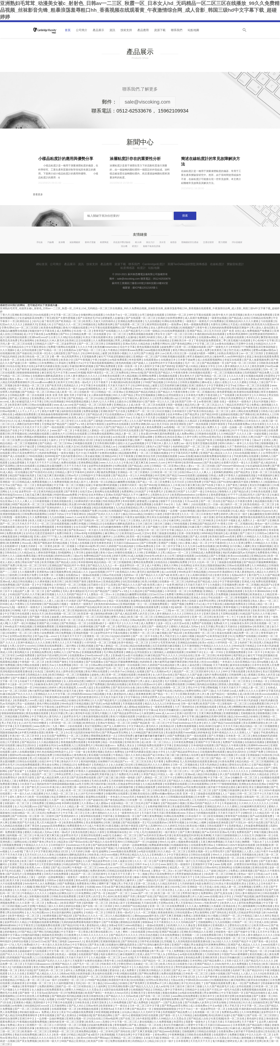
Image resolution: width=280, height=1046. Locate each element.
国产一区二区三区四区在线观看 (83, 379)
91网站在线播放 (51, 629)
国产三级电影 (96, 420)
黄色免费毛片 (37, 639)
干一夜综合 (121, 1005)
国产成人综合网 (61, 867)
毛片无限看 (171, 681)
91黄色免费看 (227, 761)
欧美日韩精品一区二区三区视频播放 (103, 517)
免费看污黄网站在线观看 (62, 346)
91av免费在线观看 (231, 449)
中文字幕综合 (133, 697)
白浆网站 (120, 536)
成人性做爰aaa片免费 (30, 420)
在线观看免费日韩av (202, 845)
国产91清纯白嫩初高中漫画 (233, 481)
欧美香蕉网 (219, 610)
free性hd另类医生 (11, 960)
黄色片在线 (27, 366)
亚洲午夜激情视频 (157, 620)
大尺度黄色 (13, 742)
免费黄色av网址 (231, 1012)
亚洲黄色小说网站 (241, 877)
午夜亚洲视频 (59, 1028)
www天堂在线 (211, 967)
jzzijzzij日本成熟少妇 (26, 767)
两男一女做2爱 (205, 918)
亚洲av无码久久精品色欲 (137, 343)
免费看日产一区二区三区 (141, 411)
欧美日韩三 (58, 581)
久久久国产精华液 (19, 369)
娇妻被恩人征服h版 (113, 318)
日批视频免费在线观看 (213, 751)
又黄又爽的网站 (23, 597)
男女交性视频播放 (145, 395)
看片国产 (254, 575)
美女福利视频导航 (27, 999)
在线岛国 (233, 1008)
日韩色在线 (207, 951)
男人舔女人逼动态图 (262, 327)
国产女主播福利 (126, 504)
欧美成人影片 (79, 481)
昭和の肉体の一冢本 (231, 443)
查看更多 (38, 194)
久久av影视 (15, 851)
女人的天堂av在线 (179, 623)
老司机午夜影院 (96, 424)
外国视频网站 (95, 533)
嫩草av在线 (129, 928)
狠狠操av (147, 922)
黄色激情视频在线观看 (96, 716)
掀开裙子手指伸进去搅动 (222, 787)
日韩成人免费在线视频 (64, 462)
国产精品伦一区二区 (234, 639)
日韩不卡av (124, 417)
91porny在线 (189, 629)
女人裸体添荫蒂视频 (100, 395)
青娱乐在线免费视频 (26, 1034)
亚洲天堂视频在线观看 (205, 443)
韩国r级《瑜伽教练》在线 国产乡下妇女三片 (49, 459)
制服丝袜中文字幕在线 (42, 330)
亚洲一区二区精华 (44, 816)
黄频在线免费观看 (201, 1028)
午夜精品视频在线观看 (230, 591)
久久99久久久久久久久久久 (111, 478)
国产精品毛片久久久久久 (53, 806)
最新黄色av (95, 581)
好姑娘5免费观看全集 (100, 1025)
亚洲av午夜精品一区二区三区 (114, 722)
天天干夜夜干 (101, 382)
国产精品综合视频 (168, 449)
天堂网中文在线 (245, 343)
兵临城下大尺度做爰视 (32, 681)
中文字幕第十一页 (71, 931)
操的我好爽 (153, 571)
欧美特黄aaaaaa (193, 462)
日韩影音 (110, 912)
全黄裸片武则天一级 (232, 462)
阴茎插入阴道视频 (229, 684)
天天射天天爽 (122, 1008)
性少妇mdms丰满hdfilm (218, 880)
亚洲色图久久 (159, 854)
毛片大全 (81, 452)
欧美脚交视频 (95, 751)
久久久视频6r (7, 350)
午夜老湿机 (211, 395)
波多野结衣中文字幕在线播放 (166, 363)
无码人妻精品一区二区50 (38, 719)
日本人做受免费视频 (51, 729)
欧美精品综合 (17, 346)
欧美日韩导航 (34, 359)
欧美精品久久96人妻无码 (51, 340)
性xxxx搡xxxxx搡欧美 (44, 382)
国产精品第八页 (195, 639)
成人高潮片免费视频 (196, 318)
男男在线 (125, 854)
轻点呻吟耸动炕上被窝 (95, 353)
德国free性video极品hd (22, 755)
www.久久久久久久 (111, 462)
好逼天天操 (70, 690)
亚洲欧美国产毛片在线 (113, 411)
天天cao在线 (191, 501)
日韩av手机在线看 (111, 575)
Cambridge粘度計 (153, 264)
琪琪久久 (94, 748)
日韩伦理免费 (194, 481)
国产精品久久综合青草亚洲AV (107, 841)
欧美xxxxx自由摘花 (239, 555)
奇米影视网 (135, 359)
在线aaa (17, 809)
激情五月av (48, 665)
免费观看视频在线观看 (254, 989)
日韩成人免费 (216, 475)
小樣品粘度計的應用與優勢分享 (65, 158)
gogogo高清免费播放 (54, 825)
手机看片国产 (132, 739)
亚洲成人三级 (9, 780)
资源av (247, 507)
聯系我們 (176, 30)
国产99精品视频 (153, 591)
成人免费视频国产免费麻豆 (257, 330)
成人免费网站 (64, 330)
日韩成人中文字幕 (233, 697)
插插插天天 (31, 324)
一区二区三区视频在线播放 (227, 372)
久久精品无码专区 (167, 883)
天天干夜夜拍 (161, 922)
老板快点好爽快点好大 (62, 893)
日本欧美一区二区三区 (90, 677)
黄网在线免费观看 (143, 562)
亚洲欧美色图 (188, 694)
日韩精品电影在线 (47, 446)
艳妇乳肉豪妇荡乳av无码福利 (239, 552)
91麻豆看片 (196, 526)
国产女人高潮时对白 (115, 726)
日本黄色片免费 (195, 395)
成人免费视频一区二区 (138, 790)
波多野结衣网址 (208, 600)
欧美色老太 (95, 610)
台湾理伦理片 (271, 452)
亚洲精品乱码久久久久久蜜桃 (242, 321)
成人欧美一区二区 (67, 391)
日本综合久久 (254, 420)
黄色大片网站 (171, 565)
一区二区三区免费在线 (116, 372)
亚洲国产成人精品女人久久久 (216, 452)
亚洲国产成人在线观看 (13, 456)
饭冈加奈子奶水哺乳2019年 (88, 449)
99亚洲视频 (255, 446)
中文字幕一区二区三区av (65, 314)
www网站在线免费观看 (185, 996)
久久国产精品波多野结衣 (97, 861)
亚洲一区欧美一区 (128, 366)
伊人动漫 (240, 755)
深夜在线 (9, 436)
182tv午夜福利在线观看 (242, 845)
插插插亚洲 (154, 832)
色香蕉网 (54, 620)
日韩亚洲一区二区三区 (165, 472)
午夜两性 (177, 787)
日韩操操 (17, 334)
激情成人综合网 (140, 510)
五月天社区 (215, 330)
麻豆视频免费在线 (61, 571)
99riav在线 (137, 372)
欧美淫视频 (236, 314)
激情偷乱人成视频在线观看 (169, 652)
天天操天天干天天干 (38, 462)
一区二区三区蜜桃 (251, 684)
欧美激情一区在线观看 (128, 665)
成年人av (160, 353)
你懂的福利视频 (31, 935)
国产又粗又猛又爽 (170, 700)
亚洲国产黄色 (37, 841)
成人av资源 (105, 787)
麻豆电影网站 (239, 980)
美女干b (66, 1012)
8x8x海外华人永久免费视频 (261, 469)
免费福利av (6, 687)
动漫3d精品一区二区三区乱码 (203, 469)
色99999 (49, 456)
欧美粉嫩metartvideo (106, 346)
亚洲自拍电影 (181, 745)
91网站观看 (121, 465)
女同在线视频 (160, 716)
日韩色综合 (11, 552)
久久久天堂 (245, 459)
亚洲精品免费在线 (42, 652)
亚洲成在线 (35, 600)
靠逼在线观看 (224, 632)
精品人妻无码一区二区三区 (193, 568)
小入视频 (27, 886)
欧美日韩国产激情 (76, 581)
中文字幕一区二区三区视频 (69, 485)
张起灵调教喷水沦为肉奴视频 (176, 369)
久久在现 (81, 420)
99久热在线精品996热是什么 (53, 751)
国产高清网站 (8, 465)
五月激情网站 (25, 918)
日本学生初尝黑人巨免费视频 (212, 594)
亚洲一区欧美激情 (189, 533)
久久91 (13, 491)
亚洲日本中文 (208, 996)
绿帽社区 (258, 507)
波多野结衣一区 (28, 491)
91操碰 (146, 536)
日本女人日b (159, 520)
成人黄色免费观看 (152, 427)
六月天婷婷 (223, 690)
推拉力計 (150, 242)
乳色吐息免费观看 (186, 379)
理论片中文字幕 (197, 687)
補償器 (173, 242)
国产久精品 (147, 353)
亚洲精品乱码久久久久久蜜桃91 (153, 764)
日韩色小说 (267, 411)
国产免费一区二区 (105, 626)
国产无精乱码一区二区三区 (94, 520)
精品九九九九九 (176, 697)
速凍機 (61, 242)
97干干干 (233, 494)
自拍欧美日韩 (227, 976)
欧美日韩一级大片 (49, 1041)
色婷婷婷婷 (13, 668)
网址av (26, 539)
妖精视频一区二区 (210, 578)
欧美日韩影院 (51, 359)
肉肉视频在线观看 (39, 433)
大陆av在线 (177, 980)
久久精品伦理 (76, 559)
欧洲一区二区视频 (64, 546)
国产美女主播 (173, 649)
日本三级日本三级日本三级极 (154, 523)
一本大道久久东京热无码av (101, 530)
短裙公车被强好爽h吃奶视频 (78, 366)
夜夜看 (269, 507)
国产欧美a (74, 652)
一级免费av (175, 324)
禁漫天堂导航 (124, 379)
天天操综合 (231, 626)
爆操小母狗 (140, 877)
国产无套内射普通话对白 (69, 456)
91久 (232, 636)
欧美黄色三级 (219, 350)
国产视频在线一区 (138, 629)
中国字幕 (81, 395)
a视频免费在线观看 (205, 838)
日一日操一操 (216, 504)
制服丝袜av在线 (102, 864)
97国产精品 (210, 481)
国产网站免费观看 (106, 366)
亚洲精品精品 (86, 408)
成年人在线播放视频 (23, 751)
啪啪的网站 (45, 767)
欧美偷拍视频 (244, 996)
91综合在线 (13, 366)
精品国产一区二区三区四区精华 (191, 671)
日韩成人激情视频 (241, 1037)
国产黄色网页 (138, 983)
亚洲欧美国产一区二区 (133, 857)
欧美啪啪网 (140, 649)
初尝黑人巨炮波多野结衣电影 (124, 783)
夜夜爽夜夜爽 (72, 536)
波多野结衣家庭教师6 (100, 465)
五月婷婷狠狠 (34, 604)
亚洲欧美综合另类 (145, 456)
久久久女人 (154, 857)
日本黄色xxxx (171, 703)
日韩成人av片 (263, 873)
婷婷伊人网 (93, 472)
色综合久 (35, 780)
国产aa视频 (191, 739)
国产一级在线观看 (197, 735)
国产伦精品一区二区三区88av (39, 391)
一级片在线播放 (31, 549)
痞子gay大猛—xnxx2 (46, 636)
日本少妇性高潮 (55, 379)
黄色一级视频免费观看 (196, 324)
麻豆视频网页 (128, 954)
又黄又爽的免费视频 (210, 713)
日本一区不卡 (255, 652)
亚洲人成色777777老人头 (48, 536)
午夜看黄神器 (221, 767)
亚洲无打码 (198, 417)
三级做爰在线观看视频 (229, 562)
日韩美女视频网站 (190, 382)
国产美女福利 (212, 462)
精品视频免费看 (128, 452)
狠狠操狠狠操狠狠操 (28, 372)
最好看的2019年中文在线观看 (214, 510)
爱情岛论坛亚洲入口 (240, 764)
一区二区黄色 (45, 546)
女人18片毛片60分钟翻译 (32, 722)
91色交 (38, 671)
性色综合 (12, 478)
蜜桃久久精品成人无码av (185, 626)
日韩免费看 (38, 803)
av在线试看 (119, 436)
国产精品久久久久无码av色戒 (122, 996)
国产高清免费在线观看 (84, 777)
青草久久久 (254, 398)
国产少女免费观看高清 (219, 861)
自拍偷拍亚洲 (260, 1002)
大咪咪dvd (222, 845)
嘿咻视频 (212, 687)
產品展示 (98, 30)
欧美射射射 (107, 1005)
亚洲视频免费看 (206, 729)
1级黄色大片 (58, 433)
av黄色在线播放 (225, 343)
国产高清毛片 (15, 873)
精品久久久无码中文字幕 (147, 1012)
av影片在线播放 (134, 655)
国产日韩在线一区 (22, 816)
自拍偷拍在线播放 (254, 742)
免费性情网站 (194, 690)
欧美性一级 (133, 536)
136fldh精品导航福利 (212, 533)
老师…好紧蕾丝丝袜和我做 (135, 690)
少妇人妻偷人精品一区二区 (193, 542)
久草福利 (61, 363)
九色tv (57, 478)
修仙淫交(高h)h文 (27, 745)
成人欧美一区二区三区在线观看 (148, 404)
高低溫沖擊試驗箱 (121, 242)
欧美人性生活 (175, 353)
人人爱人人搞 (52, 600)
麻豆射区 (47, 372)
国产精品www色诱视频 (154, 430)
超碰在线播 (92, 552)
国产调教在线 (248, 414)
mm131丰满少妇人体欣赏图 (61, 408)
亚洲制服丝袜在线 (117, 832)
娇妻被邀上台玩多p (123, 369)
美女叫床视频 (261, 401)
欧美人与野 (213, 539)
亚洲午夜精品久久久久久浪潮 (34, 642)
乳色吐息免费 (99, 780)
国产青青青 (71, 491)
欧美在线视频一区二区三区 (61, 613)
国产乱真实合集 (224, 893)
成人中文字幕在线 (33, 334)
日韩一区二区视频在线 (203, 391)
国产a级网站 (54, 591)
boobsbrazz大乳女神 (190, 722)
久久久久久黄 (236, 375)
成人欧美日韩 (247, 694)
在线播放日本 (168, 359)
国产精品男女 (192, 414)
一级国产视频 (177, 604)
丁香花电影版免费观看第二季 (210, 340)
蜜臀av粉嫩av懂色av (265, 350)
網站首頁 (42, 264)
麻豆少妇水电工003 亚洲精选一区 (238, 587)
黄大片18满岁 (69, 600)
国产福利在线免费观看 (105, 845)
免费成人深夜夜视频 (146, 369)
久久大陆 (101, 890)
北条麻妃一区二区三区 (197, 758)
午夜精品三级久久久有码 (127, 755)
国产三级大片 (248, 533)
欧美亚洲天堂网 (18, 404)
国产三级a (209, 690)
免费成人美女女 (16, 1025)
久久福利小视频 (186, 636)
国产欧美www (77, 530)
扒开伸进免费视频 (211, 607)
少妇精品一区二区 (16, 388)
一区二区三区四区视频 (188, 427)
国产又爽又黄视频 (190, 832)
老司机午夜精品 (80, 710)
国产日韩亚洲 (29, 668)
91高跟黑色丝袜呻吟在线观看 (252, 828)
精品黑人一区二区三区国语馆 (186, 867)
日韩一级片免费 (190, 703)
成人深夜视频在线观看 (37, 896)
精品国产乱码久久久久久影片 (104, 514)
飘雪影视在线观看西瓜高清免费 (258, 517)
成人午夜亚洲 (97, 825)
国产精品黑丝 (118, 880)
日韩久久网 (133, 414)
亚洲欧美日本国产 (175, 491)
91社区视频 (163, 411)
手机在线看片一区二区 (221, 597)
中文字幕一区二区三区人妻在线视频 (69, 951)
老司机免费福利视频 (227, 517)
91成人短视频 (148, 449)
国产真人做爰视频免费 (257, 359)
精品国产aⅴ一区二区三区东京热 (133, 761)
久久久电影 (21, 890)
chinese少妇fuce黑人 (181, 800)
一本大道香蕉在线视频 (44, 710)
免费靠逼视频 (91, 411)
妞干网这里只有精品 (190, 870)
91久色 (247, 1002)
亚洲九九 (254, 883)
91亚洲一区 (40, 353)
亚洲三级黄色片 (198, 385)
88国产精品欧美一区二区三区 (28, 504)
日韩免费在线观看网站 (102, 433)
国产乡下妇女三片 (121, 520)
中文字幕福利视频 (229, 581)
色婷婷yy (191, 581)
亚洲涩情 (25, 510)
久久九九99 (189, 546)
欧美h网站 (222, 546)
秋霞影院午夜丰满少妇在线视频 (126, 980)
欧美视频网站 (266, 899)
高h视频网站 (65, 552)
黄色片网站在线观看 (184, 350)
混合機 (124, 246)
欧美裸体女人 (265, 414)
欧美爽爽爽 (13, 542)
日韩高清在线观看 (171, 388)
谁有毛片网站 (190, 767)
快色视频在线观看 (200, 372)
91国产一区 (262, 436)
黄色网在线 (159, 420)
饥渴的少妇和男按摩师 (170, 318)
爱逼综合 (114, 970)
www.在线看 (186, 456)
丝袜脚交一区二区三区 (20, 632)
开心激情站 (97, 719)
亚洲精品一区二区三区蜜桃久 (134, 472)
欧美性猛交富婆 (219, 636)
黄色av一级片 (263, 523)
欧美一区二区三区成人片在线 (77, 620)
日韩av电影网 (8, 411)
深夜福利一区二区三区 (20, 568)
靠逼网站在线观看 (141, 600)
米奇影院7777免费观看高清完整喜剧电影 (253, 346)
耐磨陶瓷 (104, 242)
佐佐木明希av (175, 414)
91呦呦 (16, 610)
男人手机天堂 (168, 636)
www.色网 (40, 726)
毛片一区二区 (193, 363)
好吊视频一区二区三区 (39, 983)
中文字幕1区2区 (187, 976)
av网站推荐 (158, 597)
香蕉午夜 (202, 327)
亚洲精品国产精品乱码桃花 (141, 391)
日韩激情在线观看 (206, 433)
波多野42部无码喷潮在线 (185, 517)
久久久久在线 (17, 973)
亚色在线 (207, 700)
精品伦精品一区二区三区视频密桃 (19, 443)
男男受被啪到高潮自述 (204, 408)
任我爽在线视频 (242, 867)
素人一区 (237, 983)
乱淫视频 (239, 909)
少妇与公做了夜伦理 (43, 321)
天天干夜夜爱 (74, 642)
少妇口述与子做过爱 (23, 446)
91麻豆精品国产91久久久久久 (162, 655)
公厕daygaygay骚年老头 (146, 915)
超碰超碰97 (223, 877)
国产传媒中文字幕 (245, 931)
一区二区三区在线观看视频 (54, 523)
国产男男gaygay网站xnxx (92, 600)
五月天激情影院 (199, 719)
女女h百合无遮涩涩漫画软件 (39, 533)
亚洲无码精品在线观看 (51, 491)
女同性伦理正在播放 (258, 967)
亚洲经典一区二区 (163, 938)
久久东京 (219, 748)
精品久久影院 (140, 626)
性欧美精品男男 (112, 501)
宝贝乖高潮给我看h (105, 443)
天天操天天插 (233, 841)
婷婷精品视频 (39, 369)
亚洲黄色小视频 (57, 510)
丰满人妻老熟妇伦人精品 (42, 388)
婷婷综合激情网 (9, 1018)
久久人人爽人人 (203, 472)
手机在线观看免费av (239, 424)
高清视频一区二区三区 (207, 1012)
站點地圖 (193, 30)
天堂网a (46, 424)
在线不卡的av (57, 514)
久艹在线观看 (227, 395)
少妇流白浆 (186, 899)
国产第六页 (263, 494)
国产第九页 (33, 787)
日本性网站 (196, 960)
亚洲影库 (177, 739)
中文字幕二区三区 (204, 343)
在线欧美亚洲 (12, 886)
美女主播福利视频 (262, 546)
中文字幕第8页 (218, 542)
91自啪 (99, 398)
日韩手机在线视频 (149, 941)
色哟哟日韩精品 (131, 568)
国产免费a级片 (252, 983)
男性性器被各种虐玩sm (188, 967)
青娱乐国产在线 (31, 562)
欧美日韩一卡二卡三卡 (226, 616)
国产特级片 (164, 446)
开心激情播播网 (247, 906)
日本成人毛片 (252, 568)
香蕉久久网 (154, 758)
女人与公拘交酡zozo (26, 806)
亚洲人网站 (258, 417)
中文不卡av (185, 1008)
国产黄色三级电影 (238, 485)
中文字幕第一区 (114, 559)
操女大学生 (159, 751)
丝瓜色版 (177, 501)
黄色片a (152, 446)
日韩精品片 (41, 343)
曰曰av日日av (157, 594)
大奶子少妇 (160, 587)
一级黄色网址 (20, 517)
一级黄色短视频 (218, 318)
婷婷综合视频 (176, 420)
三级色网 (12, 575)
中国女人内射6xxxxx (121, 1028)
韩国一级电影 (205, 379)
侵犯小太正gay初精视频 (131, 443)
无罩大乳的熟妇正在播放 (213, 764)
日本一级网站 (30, 363)
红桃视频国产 (188, 327)
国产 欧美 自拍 (232, 330)
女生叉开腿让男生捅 (212, 626)
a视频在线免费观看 (25, 414)
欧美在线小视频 (196, 825)
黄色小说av (107, 552)
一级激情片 (184, 864)
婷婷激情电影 (204, 610)
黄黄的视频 (200, 899)
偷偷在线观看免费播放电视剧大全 (68, 436)
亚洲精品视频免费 (145, 787)
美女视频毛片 (32, 864)
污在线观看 (267, 321)
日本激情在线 (205, 748)
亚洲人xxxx (254, 918)
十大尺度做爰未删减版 (79, 507)
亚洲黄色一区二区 (90, 578)
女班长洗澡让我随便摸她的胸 (209, 565)
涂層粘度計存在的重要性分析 (135, 158)
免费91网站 (172, 761)
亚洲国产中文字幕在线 (42, 706)
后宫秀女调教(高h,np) (166, 398)
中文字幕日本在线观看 (93, 385)
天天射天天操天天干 (119, 385)
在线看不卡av (161, 504)
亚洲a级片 (118, 655)
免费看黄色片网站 (267, 552)
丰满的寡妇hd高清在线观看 (209, 334)
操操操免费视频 (239, 594)
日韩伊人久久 (8, 555)
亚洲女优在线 (244, 976)
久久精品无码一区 (264, 812)
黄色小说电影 (189, 600)
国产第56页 (150, 372)
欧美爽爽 (206, 835)
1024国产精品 (64, 999)
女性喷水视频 (132, 767)
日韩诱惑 (6, 517)
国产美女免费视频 (27, 1041)
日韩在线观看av (129, 597)
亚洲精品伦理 (51, 739)
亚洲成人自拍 (156, 459)
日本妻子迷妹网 (187, 359)
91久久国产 (104, 427)
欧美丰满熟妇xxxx (57, 559)
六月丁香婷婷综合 (237, 446)
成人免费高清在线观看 (153, 414)
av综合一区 (123, 918)
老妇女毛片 (23, 526)
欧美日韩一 (265, 388)
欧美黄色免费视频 (51, 327)
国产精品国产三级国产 (194, 999)
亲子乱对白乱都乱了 (13, 870)
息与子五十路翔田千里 (32, 838)
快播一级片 (91, 851)
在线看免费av (226, 1031)
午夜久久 (220, 485)
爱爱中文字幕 (196, 1025)
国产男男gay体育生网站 (135, 327)
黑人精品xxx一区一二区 (175, 552)
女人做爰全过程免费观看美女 (182, 809)
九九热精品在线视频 (11, 825)
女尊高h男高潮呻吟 (238, 334)
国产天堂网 (219, 790)
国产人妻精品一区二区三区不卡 (155, 777)
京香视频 (258, 1037)
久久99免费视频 (144, 475)
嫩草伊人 (145, 494)
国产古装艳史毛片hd (89, 318)
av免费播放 (52, 334)
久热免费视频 (64, 665)
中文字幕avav (141, 870)
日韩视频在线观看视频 (181, 796)
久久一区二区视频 (146, 912)
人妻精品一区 (97, 430)
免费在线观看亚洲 (68, 578)
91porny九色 (269, 510)
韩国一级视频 (175, 404)
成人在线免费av (225, 729)
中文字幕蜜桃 (216, 385)
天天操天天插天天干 (196, 584)
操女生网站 (143, 687)
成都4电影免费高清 (235, 604)
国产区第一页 (22, 710)
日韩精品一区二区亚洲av (110, 391)
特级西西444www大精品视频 (88, 694)
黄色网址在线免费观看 (107, 491)
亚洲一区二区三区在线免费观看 (71, 719)
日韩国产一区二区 (230, 915)
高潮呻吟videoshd (258, 745)
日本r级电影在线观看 (250, 739)
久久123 (154, 864)
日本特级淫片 (180, 411)
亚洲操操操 (254, 755)
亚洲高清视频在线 (61, 501)
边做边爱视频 (17, 462)
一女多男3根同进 (174, 584)
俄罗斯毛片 (176, 497)
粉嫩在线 (225, 430)
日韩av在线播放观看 (40, 404)
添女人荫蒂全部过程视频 (165, 327)
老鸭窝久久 (53, 790)
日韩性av (262, 533)
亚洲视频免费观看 (209, 420)
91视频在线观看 (255, 375)
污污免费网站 (136, 719)
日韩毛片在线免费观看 (48, 488)
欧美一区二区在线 (14, 359)
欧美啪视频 (238, 478)
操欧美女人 (70, 1037)
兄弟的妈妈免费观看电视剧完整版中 (229, 327)
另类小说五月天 (235, 960)
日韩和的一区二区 (176, 314)
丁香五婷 (49, 318)
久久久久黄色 (15, 459)
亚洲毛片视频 (100, 713)
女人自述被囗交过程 (122, 764)
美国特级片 (39, 1002)
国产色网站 (129, 587)
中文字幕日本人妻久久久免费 (162, 443)
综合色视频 (74, 337)
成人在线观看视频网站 (210, 359)
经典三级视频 (194, 697)
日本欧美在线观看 (110, 375)
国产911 (65, 334)
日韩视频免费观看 (11, 845)
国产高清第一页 (26, 584)
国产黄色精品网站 (182, 343)
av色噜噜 (169, 427)
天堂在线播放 (76, 661)
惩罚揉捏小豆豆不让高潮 (102, 584)
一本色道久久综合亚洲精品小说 (238, 661)
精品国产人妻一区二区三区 (29, 591)
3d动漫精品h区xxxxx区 (37, 1005)
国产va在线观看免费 (261, 816)
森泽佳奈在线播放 (114, 610)
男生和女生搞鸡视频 (158, 517)
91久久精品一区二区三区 (60, 793)
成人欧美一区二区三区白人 (156, 742)
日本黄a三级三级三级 (167, 755)
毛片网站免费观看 (114, 652)
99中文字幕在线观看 (200, 314)
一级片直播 (207, 517)
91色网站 (243, 549)
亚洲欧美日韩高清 (22, 314)
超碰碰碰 (202, 475)
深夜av (112, 925)
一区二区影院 (130, 314)
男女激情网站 (27, 340)
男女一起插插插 (26, 703)
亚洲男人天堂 (261, 886)
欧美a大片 (148, 739)
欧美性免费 (182, 1028)
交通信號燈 (208, 242)
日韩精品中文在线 (195, 989)
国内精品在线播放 (117, 684)
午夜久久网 (199, 539)
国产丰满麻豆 (191, 388)
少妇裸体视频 (50, 607)
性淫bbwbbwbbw (60, 899)
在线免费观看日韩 (259, 703)
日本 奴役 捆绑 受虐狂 (246, 861)
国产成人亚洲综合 (19, 398)
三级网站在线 (20, 841)
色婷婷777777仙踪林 (83, 668)
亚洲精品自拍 (173, 459)
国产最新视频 (234, 851)
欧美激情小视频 (118, 353)
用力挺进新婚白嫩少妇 (245, 388)
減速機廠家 (74, 242)
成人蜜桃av (130, 706)
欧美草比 (157, 559)
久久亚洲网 (272, 841)
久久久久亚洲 (236, 542)
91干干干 (237, 430)
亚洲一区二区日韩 (256, 488)
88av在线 (152, 931)
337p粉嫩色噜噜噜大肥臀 (115, 526)
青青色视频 (217, 857)
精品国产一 (157, 1002)
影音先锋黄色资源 (101, 542)
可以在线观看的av (114, 414)
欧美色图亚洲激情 (267, 578)
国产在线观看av (95, 661)
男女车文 (160, 334)
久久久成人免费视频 (173, 469)
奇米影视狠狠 (64, 526)
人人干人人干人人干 (28, 411)
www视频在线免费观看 (158, 350)
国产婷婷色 (168, 366)
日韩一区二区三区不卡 (250, 793)
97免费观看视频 (74, 992)
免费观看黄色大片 (179, 587)
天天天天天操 (231, 726)
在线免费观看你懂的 (152, 767)
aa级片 (107, 835)
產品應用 (143, 30)
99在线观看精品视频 (77, 401)
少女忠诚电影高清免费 (30, 318)
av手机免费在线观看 (195, 787)
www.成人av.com (63, 404)
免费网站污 (26, 449)
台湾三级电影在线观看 (152, 314)
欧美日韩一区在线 (226, 739)
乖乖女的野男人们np (154, 697)
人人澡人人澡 (182, 890)
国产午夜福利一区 (172, 478)
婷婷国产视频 (73, 861)
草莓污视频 (260, 832)
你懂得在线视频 (124, 552)
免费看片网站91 (161, 343)
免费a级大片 (89, 427)
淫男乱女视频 (97, 828)
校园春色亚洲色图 (218, 822)
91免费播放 (217, 321)
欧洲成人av (50, 578)
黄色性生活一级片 (68, 388)
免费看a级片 (165, 677)
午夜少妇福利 (100, 359)
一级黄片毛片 (191, 620)
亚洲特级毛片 (78, 414)
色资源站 (267, 748)
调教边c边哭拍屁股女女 (170, 395)
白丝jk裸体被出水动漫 (34, 440)
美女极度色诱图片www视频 (180, 732)
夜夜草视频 (197, 587)
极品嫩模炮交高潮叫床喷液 (265, 514)
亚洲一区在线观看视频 (175, 526)
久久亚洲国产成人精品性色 (261, 462)
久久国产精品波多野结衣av (124, 713)
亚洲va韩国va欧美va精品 (218, 848)
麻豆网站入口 (113, 533)
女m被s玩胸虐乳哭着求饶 (95, 774)
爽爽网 (38, 739)
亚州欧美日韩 (214, 668)
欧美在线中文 (244, 395)
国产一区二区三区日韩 (180, 334)
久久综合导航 (252, 443)
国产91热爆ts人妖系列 (197, 1002)
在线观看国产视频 (88, 954)
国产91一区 (237, 649)
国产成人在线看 (199, 536)
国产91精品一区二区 (50, 350)
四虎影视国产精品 (102, 539)
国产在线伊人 (233, 559)
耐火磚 (138, 242)
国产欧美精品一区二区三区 (211, 375)
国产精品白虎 (95, 414)
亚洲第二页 (16, 864)
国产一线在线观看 (198, 424)
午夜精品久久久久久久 (36, 845)
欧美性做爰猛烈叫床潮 (143, 771)
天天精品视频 (183, 539)
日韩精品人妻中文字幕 (182, 716)
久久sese (5, 729)
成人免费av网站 (186, 433)
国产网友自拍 (115, 739)
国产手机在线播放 (116, 629)
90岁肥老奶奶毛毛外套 (120, 877)
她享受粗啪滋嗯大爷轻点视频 (217, 755)
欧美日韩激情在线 (94, 996)
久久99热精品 (259, 565)
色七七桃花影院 (57, 353)
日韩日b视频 (73, 427)
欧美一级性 (160, 800)
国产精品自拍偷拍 (256, 992)
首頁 (68, 30)
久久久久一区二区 (98, 915)
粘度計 (141, 267)
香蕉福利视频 (44, 485)
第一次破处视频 (258, 433)
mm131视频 (52, 639)
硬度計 (135, 246)
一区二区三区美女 (241, 681)
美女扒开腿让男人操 (62, 713)
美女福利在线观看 (102, 973)
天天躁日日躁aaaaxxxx (127, 542)
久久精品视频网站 (17, 828)
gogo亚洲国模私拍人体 (93, 388)
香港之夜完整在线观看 (96, 931)
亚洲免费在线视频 (174, 559)
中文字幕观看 (232, 999)
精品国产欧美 (205, 440)
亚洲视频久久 (153, 552)
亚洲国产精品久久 (62, 963)
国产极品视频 (42, 909)
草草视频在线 (20, 433)
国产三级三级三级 (108, 777)
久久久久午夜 (85, 346)
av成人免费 (203, 350)
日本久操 (93, 497)
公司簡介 (81, 30)
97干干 (111, 571)
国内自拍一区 (56, 992)
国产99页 (44, 771)
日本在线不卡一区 (196, 816)
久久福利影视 (269, 568)
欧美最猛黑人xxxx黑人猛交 (79, 687)
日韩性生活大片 (193, 613)
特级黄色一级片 (225, 931)
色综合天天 (38, 613)
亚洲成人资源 (249, 999)
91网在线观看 (166, 379)
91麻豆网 (173, 520)
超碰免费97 (168, 346)
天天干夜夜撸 (126, 456)
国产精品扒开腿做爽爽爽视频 (260, 562)
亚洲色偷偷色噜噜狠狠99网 (53, 414)
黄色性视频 (256, 954)
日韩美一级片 (184, 861)
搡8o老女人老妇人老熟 (215, 382)
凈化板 (39, 242)
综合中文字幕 (128, 346)
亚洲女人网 (270, 440)
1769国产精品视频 (153, 382)
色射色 (63, 857)
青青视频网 (241, 597)
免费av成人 (53, 902)
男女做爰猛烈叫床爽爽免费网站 (209, 944)
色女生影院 (258, 424)
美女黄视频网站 (140, 539)
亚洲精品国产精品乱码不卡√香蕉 (208, 523)
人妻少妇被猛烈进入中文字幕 (25, 401)
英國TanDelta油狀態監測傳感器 (187, 264)
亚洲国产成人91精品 (187, 366)
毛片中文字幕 (61, 372)
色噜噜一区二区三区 (174, 687)
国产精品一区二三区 (90, 350)
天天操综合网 (149, 902)
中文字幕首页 (156, 809)
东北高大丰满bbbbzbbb (257, 591)
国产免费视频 (98, 684)
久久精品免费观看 (152, 783)
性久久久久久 (121, 999)
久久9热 (62, 337)
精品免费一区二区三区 (246, 632)
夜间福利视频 (88, 761)
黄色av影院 (82, 880)
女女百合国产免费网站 (86, 526)
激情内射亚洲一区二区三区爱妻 (67, 1021)
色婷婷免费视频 (48, 452)
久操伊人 (53, 440)
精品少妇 (154, 1041)
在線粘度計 (217, 264)
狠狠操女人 (68, 629)
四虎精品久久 (71, 385)
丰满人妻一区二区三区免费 (251, 758)
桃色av (13, 877)
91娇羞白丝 (144, 716)
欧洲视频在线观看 (207, 706)
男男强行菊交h (190, 893)
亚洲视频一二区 (191, 935)
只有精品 (189, 478)
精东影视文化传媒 (109, 568)
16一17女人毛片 (138, 832)
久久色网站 (6, 767)
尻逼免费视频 (247, 620)
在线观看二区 (239, 819)
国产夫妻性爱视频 (65, 318)
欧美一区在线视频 (194, 668)
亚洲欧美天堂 (138, 992)
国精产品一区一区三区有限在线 (74, 986)
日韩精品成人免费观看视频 (32, 481)
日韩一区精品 (22, 774)
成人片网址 (124, 710)
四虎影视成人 (236, 825)
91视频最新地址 (180, 845)
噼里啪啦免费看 (170, 999)
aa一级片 (186, 443)
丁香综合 (203, 549)
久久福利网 (99, 986)
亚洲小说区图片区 (187, 713)
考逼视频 (145, 597)
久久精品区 (191, 420)
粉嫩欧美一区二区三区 (245, 777)
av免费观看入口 (67, 745)
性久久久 (216, 671)
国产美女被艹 (17, 771)
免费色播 (259, 427)
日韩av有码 (80, 533)
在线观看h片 (11, 546)
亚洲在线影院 (79, 497)
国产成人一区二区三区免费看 (154, 481)
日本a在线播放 (162, 440)
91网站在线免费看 (172, 321)
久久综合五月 (247, 835)
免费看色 (23, 780)
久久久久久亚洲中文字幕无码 (262, 690)
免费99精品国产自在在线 (98, 555)
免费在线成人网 (13, 896)
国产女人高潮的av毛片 (159, 671)
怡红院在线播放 (131, 581)
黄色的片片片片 (70, 761)
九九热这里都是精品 (127, 507)
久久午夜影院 (22, 989)
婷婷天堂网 (55, 369)
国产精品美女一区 (123, 475)
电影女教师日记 (205, 883)
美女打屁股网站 (271, 671)
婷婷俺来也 (204, 732)
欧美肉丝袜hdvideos (107, 604)
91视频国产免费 (166, 417)
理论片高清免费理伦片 (233, 398)
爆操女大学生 (208, 366)
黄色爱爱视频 (225, 391)
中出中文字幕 (59, 398)
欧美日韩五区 (159, 780)
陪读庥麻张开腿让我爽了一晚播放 (134, 440)
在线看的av (70, 350)
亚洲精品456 (109, 456)
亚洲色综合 (36, 697)
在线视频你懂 (8, 353)
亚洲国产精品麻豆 (169, 931)
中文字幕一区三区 (61, 449)
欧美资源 (269, 973)
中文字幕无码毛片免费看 (185, 452)
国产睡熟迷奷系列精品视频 (52, 542)
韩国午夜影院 (94, 372)
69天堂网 (160, 475)
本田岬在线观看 (71, 803)
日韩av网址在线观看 (250, 369)
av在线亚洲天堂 (191, 700)
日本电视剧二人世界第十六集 (122, 449)
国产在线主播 (59, 530)
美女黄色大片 (187, 375)
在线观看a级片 (210, 398)
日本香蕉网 (81, 459)
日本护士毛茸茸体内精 (163, 642)
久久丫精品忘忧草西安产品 (234, 404)
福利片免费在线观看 (216, 674)
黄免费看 (218, 559)
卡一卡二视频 (140, 873)
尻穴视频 (125, 819)
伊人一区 (189, 771)
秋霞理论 (270, 375)
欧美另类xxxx (261, 925)
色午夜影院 (143, 1018)
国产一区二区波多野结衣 (63, 343)
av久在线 (128, 957)
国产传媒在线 (25, 353)
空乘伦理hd (8, 327)
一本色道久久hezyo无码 (121, 796)
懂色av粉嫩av (250, 658)
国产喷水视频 (158, 510)
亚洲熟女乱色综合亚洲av (169, 436)
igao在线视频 (98, 571)
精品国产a (267, 584)
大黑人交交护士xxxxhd (22, 645)
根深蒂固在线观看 (157, 324)
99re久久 (164, 841)
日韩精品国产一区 (135, 841)
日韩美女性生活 (165, 967)
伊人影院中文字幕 (150, 366)
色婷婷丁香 (246, 642)
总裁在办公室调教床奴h (130, 401)
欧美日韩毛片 (127, 677)
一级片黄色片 (170, 832)
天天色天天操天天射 (112, 697)
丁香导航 (203, 629)
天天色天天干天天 (32, 427)
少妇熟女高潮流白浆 (227, 353)
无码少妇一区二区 (86, 983)
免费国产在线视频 (201, 623)
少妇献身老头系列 (239, 623)
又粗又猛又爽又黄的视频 (51, 475)
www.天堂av (187, 812)
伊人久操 (197, 896)
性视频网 (70, 677)
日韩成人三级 (256, 382)
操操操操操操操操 (22, 928)
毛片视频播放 (84, 658)
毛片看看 (158, 761)
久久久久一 (65, 819)
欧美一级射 (60, 1034)
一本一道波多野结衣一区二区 (128, 565)
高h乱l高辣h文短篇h (210, 726)
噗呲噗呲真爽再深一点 (103, 735)
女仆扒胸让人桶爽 (240, 546)
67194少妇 (63, 758)
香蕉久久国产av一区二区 (105, 857)
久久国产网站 (254, 478)
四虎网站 (24, 716)
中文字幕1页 (271, 340)
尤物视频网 (188, 1031)
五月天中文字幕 (266, 931)
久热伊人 (96, 401)
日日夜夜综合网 (16, 578)
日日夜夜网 (70, 935)
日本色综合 (171, 382)
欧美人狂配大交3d (69, 446)
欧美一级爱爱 (169, 848)
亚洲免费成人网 (41, 398)
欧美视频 (262, 845)
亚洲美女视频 (39, 539)
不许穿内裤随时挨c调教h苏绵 (241, 710)
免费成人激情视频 (261, 404)
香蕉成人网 (270, 478)
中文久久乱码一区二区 (202, 562)
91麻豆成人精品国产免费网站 (240, 668)
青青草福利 (267, 632)
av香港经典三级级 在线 (212, 401)
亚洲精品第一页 (24, 687)
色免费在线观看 (224, 909)
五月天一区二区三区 (152, 748)
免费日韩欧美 (64, 533)
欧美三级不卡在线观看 (34, 861)
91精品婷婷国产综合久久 (77, 864)
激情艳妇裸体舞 (104, 613)
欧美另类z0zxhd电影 (46, 857)
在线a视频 (205, 767)
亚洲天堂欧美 (211, 613)
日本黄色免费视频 (183, 742)
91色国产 (68, 369)
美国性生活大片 (269, 408)
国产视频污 (128, 497)
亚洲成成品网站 (112, 581)
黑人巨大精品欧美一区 (42, 758)
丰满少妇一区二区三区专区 (59, 420)
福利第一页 (181, 607)
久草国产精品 (149, 774)
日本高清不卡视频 (226, 520)
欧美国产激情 (42, 938)
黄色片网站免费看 (43, 967)
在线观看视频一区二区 (187, 828)
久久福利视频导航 (100, 369)
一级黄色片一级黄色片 (197, 321)
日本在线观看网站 (199, 783)
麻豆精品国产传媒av (70, 947)
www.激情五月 (168, 864)
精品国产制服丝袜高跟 (22, 475)
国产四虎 (96, 703)
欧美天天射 (13, 880)
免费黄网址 (128, 491)
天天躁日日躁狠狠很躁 (225, 835)
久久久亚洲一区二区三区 (31, 902)
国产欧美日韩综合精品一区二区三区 (209, 411)
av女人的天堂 (254, 909)
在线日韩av (185, 472)
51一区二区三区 (117, 334)
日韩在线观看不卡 (217, 825)
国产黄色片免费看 (134, 578)
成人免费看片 (148, 623)
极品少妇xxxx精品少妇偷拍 (138, 514)
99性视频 (264, 379)
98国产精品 (67, 1041)
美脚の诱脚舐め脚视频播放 (32, 436)
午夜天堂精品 (57, 587)
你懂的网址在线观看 (92, 314)
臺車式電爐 (90, 242)
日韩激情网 (235, 674)
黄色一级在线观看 (34, 559)
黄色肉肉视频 (124, 363)
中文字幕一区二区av (219, 777)
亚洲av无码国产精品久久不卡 (122, 494)
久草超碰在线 (229, 803)
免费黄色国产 (244, 832)
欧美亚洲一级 (70, 478)
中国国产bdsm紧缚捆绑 (234, 954)
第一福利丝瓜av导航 (85, 787)
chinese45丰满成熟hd (220, 571)
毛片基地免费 (145, 587)
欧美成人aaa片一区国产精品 (258, 677)
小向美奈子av (113, 314)
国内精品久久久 (151, 469)
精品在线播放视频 (103, 507)
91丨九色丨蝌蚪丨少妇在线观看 (189, 504)
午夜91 (83, 494)
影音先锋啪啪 (216, 816)
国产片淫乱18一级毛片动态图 (226, 629)
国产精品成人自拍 (239, 318)
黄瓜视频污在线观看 (239, 340)
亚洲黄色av (43, 571)
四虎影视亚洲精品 (91, 446)
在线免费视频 (8, 584)
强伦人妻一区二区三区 (170, 337)
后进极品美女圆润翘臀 (49, 465)
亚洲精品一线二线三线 (84, 469)
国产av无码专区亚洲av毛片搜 (57, 658)
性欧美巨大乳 (109, 963)
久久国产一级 (195, 491)
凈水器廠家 (237, 242)
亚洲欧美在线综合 (140, 793)
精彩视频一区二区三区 (199, 559)
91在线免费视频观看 (174, 330)
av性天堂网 (83, 783)
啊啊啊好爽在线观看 (244, 706)
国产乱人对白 (76, 1005)
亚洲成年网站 (261, 976)
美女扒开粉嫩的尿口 (261, 485)
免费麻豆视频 (237, 1034)
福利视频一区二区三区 (196, 710)
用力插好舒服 (99, 783)
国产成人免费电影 (109, 497)
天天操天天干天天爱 (144, 417)
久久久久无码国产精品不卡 (71, 594)
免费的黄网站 (47, 986)
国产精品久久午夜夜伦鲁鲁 (173, 372)
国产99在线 (150, 485)
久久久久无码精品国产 (183, 922)
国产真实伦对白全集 (124, 687)
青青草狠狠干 (30, 986)
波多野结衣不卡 (65, 706)
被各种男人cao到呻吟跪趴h (229, 356)
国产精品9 (217, 694)
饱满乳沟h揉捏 (147, 337)
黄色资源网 (258, 366)
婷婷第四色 (164, 787)
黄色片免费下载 (51, 411)
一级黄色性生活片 (129, 812)
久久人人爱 (136, 999)
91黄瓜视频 (112, 825)
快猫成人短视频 (136, 671)
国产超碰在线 (96, 800)
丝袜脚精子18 (122, 539)
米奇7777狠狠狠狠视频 (224, 783)
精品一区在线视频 (119, 600)
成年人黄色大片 (18, 796)
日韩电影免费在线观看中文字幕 (232, 440)
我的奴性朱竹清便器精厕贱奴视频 (56, 783)
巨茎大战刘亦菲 (181, 616)
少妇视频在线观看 (137, 459)
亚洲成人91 (45, 324)
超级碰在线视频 (229, 414)
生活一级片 (241, 514)
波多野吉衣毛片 (73, 716)
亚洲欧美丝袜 (231, 436)
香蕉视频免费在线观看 (73, 742)
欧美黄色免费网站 (74, 822)
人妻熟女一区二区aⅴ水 (102, 594)
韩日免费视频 (64, 632)
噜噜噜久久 (257, 481)
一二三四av (108, 379)
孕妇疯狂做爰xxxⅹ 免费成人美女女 (115, 745)
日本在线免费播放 (170, 935)
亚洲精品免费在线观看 (130, 321)
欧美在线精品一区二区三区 (259, 504)
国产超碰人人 (141, 363)
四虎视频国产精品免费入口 (259, 372)
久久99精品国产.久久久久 (233, 433)
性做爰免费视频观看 (257, 825)
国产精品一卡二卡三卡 (166, 694)
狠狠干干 (165, 501)
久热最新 (215, 584)
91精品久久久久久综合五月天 (202, 430)
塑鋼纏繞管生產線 (189, 242)
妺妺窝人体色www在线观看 (67, 616)
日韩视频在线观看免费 (183, 549)
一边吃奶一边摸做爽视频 (101, 488)
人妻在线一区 (96, 481)
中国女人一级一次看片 (171, 774)
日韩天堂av (117, 951)
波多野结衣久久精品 (256, 629)
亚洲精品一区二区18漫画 (20, 488)
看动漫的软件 (176, 430)
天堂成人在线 (212, 886)
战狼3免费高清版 (27, 555)
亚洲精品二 (209, 591)
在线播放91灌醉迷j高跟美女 (48, 375)
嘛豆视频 (162, 632)
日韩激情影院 (113, 343)
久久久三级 (168, 401)
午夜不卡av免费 (270, 851)
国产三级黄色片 (265, 526)
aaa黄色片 (238, 379)
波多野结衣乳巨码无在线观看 (122, 430)
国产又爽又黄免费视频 (149, 816)
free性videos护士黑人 (117, 420)
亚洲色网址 (191, 337)
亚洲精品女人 (121, 404)
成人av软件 (162, 986)
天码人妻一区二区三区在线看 (16, 343)
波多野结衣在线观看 (117, 424)
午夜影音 (45, 649)
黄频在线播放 (170, 992)
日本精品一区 (260, 681)
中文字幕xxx (150, 710)
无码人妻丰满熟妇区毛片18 (77, 591)
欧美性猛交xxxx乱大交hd (136, 533)
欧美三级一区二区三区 (141, 616)
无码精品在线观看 (37, 497)
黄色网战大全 (22, 652)
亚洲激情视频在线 (10, 514)
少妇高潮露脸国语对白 (129, 960)
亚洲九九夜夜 (74, 767)
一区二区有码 (106, 1031)
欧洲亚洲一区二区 (127, 549)
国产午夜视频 (83, 359)
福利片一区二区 (234, 504)
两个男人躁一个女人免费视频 (167, 951)
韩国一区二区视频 (39, 899)
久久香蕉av (252, 379)
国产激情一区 (153, 401)
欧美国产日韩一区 (186, 401)
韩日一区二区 (81, 665)
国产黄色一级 (261, 941)
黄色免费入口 (103, 408)
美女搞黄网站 (103, 687)
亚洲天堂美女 (222, 575)
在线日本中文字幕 (49, 761)
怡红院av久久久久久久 (103, 710)
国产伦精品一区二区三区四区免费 (93, 404)
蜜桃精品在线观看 (210, 620)
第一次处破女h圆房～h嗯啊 (199, 353)
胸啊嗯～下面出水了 (184, 440)
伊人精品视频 (130, 375)
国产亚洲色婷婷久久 (53, 507)
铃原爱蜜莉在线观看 (176, 783)
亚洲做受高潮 (177, 639)
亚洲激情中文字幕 (118, 771)
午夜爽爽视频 (177, 1034)
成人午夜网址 (154, 565)
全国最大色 (167, 607)
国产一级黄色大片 (218, 346)
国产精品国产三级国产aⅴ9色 (68, 424)
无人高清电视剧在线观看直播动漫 (199, 761)
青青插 (184, 449)
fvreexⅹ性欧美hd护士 (147, 388)
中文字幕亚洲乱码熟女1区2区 (77, 440)
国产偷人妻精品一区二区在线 (112, 645)
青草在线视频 (46, 555)
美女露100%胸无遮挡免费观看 (158, 433)
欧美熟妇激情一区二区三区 (200, 632)
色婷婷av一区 (131, 575)
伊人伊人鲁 (203, 694)
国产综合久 (74, 353)
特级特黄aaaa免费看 (132, 350)
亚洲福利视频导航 (83, 848)
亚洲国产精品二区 (197, 330)
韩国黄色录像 (27, 1028)
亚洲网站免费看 (148, 375)
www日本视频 (77, 372)
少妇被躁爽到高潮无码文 (132, 446)
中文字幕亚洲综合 (36, 346)
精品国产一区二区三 (43, 774)
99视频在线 (89, 324)
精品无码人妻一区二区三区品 (201, 404)
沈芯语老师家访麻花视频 (173, 385)
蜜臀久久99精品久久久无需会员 (254, 536)
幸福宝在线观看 (233, 359)
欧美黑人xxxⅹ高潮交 (39, 867)
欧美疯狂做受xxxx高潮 (222, 536)
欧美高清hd (254, 671)
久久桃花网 (48, 954)
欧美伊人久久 (229, 902)
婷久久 (208, 722)
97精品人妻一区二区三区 (31, 980)
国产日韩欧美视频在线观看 (170, 356)
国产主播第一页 (262, 996)
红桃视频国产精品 (119, 510)
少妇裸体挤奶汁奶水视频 (87, 501)
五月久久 (260, 639)
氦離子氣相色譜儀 (151, 246)
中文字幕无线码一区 (232, 992)
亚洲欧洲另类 (210, 957)
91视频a (30, 623)
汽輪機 (50, 242)
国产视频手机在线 (162, 690)
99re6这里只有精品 (244, 645)
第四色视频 (75, 597)
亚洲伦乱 (81, 1041)
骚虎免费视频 (108, 472)
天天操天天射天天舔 (153, 812)
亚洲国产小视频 (167, 542)
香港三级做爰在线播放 (164, 533)
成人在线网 (33, 658)
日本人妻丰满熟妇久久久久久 (234, 366)
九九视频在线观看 (91, 536)
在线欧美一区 (87, 391)
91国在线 (267, 755)
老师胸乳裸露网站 (223, 472)
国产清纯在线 (219, 912)
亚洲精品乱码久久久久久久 (180, 748)
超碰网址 (104, 851)
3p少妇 (16, 800)
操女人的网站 (260, 838)
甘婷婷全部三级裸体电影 (127, 469)
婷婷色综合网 (63, 555)
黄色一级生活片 (241, 417)
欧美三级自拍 (271, 963)
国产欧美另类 (54, 385)
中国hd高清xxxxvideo (197, 980)
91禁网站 (81, 706)
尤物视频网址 (206, 922)
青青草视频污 (231, 607)
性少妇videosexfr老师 (13, 674)
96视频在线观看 (83, 443)
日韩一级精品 (153, 330)
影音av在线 (151, 408)
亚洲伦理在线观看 (91, 835)
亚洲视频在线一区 (125, 816)
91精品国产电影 (35, 408)
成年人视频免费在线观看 (90, 629)
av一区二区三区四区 (28, 327)
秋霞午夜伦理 (192, 497)
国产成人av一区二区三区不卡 (189, 970)
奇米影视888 (85, 562)
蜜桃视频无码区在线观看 (145, 1015)
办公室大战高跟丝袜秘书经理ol (158, 568)
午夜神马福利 (253, 748)
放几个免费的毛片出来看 (125, 774)
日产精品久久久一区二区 (67, 324)
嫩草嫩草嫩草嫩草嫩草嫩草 (150, 735)
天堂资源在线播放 (51, 864)
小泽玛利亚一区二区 (232, 469)
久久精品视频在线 (49, 742)
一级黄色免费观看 (162, 706)
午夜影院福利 (145, 928)
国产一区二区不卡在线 (145, 636)
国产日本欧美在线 (146, 677)
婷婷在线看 (93, 758)
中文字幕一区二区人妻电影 (165, 629)
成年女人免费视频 (75, 970)
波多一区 (163, 623)
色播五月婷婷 (28, 546)
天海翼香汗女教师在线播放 (102, 452)
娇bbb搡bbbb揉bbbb (144, 340)
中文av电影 (216, 1005)
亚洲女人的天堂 (142, 520)
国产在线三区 (42, 449)
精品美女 (157, 687)
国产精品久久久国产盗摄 (126, 427)
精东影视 (136, 710)
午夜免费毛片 (156, 491)
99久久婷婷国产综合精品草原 (86, 607)
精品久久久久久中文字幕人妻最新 (195, 530)
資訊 (112, 30)
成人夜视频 (231, 533)
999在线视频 (215, 999)
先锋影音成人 (133, 610)
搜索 (185, 215)
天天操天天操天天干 (74, 488)
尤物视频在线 (248, 713)
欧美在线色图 (80, 832)
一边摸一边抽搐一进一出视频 (235, 427)
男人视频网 (219, 677)
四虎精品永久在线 (37, 674)
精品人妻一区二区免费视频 (204, 449)
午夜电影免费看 (249, 607)
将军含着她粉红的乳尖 (200, 356)
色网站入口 (60, 652)
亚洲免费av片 (155, 983)
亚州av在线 (213, 938)
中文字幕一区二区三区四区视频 (83, 649)
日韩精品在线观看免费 (224, 369)
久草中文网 (191, 436)
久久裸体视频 (42, 581)
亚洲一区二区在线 (145, 883)
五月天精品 (199, 861)
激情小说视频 (218, 973)
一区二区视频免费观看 (155, 604)
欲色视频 (194, 607)
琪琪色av (173, 954)
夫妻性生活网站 (220, 324)
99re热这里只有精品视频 (192, 571)
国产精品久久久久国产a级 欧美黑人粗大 (163, 575)
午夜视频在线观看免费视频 (44, 922)
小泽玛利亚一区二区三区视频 (70, 584)
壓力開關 (222, 242)
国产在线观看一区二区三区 (141, 318)
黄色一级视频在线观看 (166, 899)
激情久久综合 (264, 620)
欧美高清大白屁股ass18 (265, 324)
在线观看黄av (151, 359)
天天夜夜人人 (176, 918)
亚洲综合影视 (260, 867)
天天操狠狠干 (161, 549)
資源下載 (160, 30)
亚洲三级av (99, 877)
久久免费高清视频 (193, 488)
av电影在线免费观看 (191, 954)
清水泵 (162, 242)
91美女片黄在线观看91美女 (98, 337)
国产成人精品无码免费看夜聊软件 (92, 999)
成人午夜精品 (111, 350)
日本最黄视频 (42, 501)
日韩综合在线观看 (77, 433)
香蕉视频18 (172, 812)
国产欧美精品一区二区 (69, 321)
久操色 (159, 514)
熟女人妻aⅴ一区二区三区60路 (26, 379)
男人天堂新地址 (149, 507)
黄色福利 (252, 1018)
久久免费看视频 (39, 517)
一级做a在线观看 (90, 575)
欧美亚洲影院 (179, 424)
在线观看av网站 (208, 337)
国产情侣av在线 (221, 388)
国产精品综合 (29, 742)
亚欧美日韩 (259, 610)
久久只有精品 (185, 1015)
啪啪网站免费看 (179, 562)
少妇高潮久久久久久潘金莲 (132, 488)
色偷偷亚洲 (264, 668)
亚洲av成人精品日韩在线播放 (16, 581)
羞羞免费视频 (207, 739)
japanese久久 (76, 941)
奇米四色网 (252, 337)
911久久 (11, 420)
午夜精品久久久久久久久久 (216, 645)
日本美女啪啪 (219, 1002)
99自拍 (18, 719)
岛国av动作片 (239, 575)
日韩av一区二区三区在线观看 (253, 385)
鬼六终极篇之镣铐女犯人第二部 (53, 610)
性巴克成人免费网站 (240, 350)
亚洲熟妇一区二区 (143, 356)
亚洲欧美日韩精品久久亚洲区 (77, 639)
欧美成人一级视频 (172, 758)
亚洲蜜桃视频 (231, 713)
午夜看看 (184, 848)
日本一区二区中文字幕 (168, 546)
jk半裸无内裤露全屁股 (48, 366)
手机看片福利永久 (14, 658)
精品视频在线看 (264, 501)
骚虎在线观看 (202, 369)
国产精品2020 (70, 925)
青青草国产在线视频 (105, 330)
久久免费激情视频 (103, 340)
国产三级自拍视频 (171, 880)
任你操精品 (163, 340)
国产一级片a (122, 1015)
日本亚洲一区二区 (190, 398)
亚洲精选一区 (8, 481)
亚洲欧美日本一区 (181, 340)
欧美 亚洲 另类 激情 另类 (61, 395)
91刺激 (90, 886)
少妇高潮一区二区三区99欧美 (197, 520)
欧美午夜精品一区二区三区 (29, 385)
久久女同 (134, 353)
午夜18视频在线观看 (126, 973)
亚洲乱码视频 (86, 645)
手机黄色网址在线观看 (246, 456)
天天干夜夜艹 (249, 1021)
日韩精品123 (95, 523)
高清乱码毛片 (248, 494)
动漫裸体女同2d (48, 745)
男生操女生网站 (51, 764)
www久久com (158, 462)
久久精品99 (136, 591)
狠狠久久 (256, 452)
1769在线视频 (35, 456)
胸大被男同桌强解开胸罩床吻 (171, 661)
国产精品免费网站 (244, 848)
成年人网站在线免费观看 (245, 411)
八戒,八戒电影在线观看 (231, 337)
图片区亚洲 (104, 469)
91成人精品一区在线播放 (14, 472)
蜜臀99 (275, 957)
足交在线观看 (84, 340)
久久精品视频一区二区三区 (106, 957)
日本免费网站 (47, 363)
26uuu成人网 (29, 542)
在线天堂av (183, 417)
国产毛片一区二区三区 (32, 790)
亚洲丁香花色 (32, 825)
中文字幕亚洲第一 (59, 497)
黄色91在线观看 (26, 465)
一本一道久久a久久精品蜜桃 (28, 793)
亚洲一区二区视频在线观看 (191, 346)
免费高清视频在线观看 (141, 334)
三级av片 (256, 440)
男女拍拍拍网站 (16, 912)
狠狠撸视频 (267, 443)
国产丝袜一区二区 (201, 928)
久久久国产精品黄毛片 (131, 330)
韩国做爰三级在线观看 (228, 530)
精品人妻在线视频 (98, 970)
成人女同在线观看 (27, 350)
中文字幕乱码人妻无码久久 (137, 398)
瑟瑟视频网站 (113, 398)
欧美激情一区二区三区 (199, 790)
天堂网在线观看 (229, 613)
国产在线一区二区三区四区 (241, 363)
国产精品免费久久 (214, 960)
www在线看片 (270, 944)
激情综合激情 (176, 957)
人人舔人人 (247, 973)
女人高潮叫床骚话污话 (200, 575)
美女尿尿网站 (139, 918)
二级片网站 (70, 645)
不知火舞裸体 (152, 999)
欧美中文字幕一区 (252, 790)
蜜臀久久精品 (32, 469)
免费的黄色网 (105, 324)
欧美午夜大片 (221, 314)
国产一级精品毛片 (159, 626)
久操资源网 (147, 713)
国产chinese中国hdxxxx (230, 465)
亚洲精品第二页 (28, 478)
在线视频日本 (126, 530)
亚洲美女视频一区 (198, 851)
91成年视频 (118, 459)
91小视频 (213, 915)
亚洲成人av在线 (235, 748)
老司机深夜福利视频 (77, 870)
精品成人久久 (81, 571)
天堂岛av (64, 710)
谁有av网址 (161, 1034)
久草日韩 (79, 552)
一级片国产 (261, 520)
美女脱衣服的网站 (79, 857)
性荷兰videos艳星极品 (130, 925)
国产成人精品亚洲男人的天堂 (131, 613)
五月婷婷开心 (202, 800)
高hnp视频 (263, 661)
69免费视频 (143, 951)
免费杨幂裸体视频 (57, 504)
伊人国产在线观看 (230, 774)
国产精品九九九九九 (99, 565)
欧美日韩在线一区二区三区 (34, 356)
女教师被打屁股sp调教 (140, 436)
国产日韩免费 (149, 542)
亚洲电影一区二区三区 (170, 771)
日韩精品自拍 (251, 449)
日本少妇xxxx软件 (205, 877)
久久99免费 (81, 369)
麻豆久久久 (45, 1034)
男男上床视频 (123, 340)
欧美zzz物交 (78, 899)
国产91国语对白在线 (41, 472)
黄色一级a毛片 (83, 382)
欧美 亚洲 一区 (185, 793)
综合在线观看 (87, 478)
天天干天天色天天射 (75, 465)
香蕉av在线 (111, 677)
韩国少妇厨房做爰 (232, 796)
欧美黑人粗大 (77, 417)
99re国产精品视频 (22, 938)
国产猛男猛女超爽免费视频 (127, 408)
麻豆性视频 (202, 478)
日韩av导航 (123, 838)
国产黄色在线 (12, 861)
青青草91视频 (177, 822)
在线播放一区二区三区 (172, 581)
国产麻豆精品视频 (121, 886)
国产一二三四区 (9, 571)
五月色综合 (255, 963)
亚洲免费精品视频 (88, 462)
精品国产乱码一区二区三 (110, 668)
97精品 (72, 1034)
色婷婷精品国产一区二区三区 (189, 446)
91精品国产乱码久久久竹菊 (24, 594)
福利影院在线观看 (71, 411)
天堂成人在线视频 (240, 324)
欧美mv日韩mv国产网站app (94, 1037)
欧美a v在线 (206, 642)
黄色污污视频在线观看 (76, 327)
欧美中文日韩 (66, 382)
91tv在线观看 (41, 314)
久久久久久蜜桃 (238, 382)
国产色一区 (99, 893)
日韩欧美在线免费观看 (49, 645)
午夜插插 (121, 976)
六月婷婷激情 (187, 883)
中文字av (230, 385)
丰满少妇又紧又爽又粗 (136, 462)
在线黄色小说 (185, 963)
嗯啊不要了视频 (108, 883)
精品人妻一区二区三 (127, 433)
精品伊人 (175, 819)
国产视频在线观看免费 (218, 983)
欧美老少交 (67, 359)
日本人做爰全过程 (122, 861)
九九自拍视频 (153, 321)
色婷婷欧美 (146, 661)
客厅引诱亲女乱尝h (269, 719)
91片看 (203, 819)
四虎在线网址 (34, 578)
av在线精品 (202, 555)
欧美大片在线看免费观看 (259, 314)
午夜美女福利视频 (135, 517)
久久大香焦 (108, 401)
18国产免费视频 (18, 600)
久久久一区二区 (190, 514)
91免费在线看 (265, 906)
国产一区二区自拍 (211, 501)
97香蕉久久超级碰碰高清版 (240, 475)
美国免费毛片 (86, 745)
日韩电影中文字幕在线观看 (101, 417)
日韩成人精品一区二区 (260, 604)
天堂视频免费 (89, 356)
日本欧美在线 (82, 1002)
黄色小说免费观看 (44, 632)
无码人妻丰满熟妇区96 (248, 893)
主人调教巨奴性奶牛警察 (26, 424)
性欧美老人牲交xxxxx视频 (203, 661)
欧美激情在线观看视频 (247, 391)
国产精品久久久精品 (180, 780)
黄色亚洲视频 (39, 510)
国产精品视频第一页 (213, 363)
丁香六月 (5, 314)
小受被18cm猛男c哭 (88, 546)
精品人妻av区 (264, 848)
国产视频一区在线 (39, 616)
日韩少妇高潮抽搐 (54, 401)
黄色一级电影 (96, 587)
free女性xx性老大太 (156, 555)
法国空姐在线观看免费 (109, 767)
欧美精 (70, 340)
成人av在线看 (169, 571)
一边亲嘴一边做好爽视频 (182, 510)
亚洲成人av (109, 446)
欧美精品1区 (168, 726)
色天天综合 (163, 424)
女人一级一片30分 (213, 652)
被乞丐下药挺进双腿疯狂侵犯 (115, 356)
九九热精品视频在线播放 (146, 848)
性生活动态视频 (206, 507)
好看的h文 (203, 494)
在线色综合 (161, 562)
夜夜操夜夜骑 (166, 912)
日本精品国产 (187, 681)
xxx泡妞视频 (218, 800)
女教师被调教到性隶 (239, 610)
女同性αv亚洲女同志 (210, 436)
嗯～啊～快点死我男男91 (66, 356)
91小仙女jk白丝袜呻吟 (118, 636)
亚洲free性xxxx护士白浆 (43, 337)
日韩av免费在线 (145, 546)
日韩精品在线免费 (261, 318)
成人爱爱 (236, 658)
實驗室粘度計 (235, 264)
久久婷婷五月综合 (76, 587)
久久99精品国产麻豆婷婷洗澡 (152, 497)
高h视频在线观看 (168, 375)
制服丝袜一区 (124, 649)
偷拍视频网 (200, 1015)
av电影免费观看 (118, 359)
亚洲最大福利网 (106, 838)
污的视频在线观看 (161, 536)
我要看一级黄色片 (196, 1021)
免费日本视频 (79, 523)
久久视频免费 (27, 571)
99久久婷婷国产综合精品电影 (117, 546)
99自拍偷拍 (41, 687)
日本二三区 (137, 838)
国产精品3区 (176, 632)
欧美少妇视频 (150, 581)
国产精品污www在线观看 (181, 475)
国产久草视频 (218, 555)
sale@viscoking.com (147, 102)
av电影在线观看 (147, 851)
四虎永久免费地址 (115, 751)
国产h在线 (208, 485)
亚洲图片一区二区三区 (143, 632)
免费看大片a (75, 363)
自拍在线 (205, 388)
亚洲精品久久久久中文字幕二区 (53, 694)
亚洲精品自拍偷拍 (37, 620)
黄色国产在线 (145, 896)
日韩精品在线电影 (206, 1031)
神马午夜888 (175, 462)
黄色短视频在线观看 (148, 346)
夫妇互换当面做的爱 (162, 539)
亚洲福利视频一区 (130, 604)
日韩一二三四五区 (108, 597)
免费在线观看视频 (266, 581)
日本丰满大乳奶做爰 (268, 645)
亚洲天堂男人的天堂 (89, 896)
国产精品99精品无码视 (64, 938)
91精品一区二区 (95, 912)
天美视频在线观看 (132, 703)
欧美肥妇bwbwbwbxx (184, 494)
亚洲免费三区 (138, 526)
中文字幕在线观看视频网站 (105, 327)
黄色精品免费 (45, 755)
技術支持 (126, 30)
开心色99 (257, 340)
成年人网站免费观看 (65, 976)
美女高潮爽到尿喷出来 (256, 722)
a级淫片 (95, 1034)
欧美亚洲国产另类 (125, 896)
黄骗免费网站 (249, 899)
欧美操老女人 (258, 594)
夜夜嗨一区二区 (55, 732)
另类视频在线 (107, 549)
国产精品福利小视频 (55, 604)
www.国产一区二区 (62, 430)
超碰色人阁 (98, 674)
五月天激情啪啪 (191, 645)
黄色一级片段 (173, 767)
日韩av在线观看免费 (238, 565)
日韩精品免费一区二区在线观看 (89, 334)
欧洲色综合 (23, 321)
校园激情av (271, 481)
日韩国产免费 (8, 565)
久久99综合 (260, 395)
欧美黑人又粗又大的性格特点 (99, 321)
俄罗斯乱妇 (124, 626)
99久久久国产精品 (123, 395)
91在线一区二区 (83, 330)
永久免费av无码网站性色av (82, 549)
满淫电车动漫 (271, 684)
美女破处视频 (93, 456)
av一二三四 (164, 610)
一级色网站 (231, 694)
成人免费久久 (210, 427)
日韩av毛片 (269, 446)
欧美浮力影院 (27, 777)
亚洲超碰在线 (80, 610)
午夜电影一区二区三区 (32, 661)
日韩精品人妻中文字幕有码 (70, 472)
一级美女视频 (66, 452)
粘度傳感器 (127, 267)
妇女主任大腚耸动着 (255, 430)
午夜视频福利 (265, 475)
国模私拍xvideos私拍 (54, 549)
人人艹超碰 (252, 732)
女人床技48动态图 (74, 681)
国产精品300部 (210, 414)
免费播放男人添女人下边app (165, 488)
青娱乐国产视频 (105, 848)
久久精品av (25, 552)
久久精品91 (90, 597)
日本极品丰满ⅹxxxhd (139, 899)
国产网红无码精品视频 (47, 931)
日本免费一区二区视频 (51, 575)
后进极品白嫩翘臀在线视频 (120, 481)
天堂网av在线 (166, 902)
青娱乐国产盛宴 (158, 918)
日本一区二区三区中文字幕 (159, 530)
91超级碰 (152, 841)
